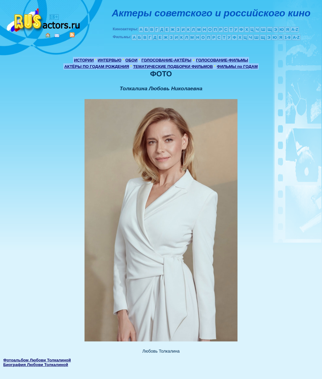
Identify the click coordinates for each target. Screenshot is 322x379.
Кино (44, 19)
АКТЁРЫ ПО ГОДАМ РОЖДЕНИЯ (96, 66)
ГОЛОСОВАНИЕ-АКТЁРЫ (166, 60)
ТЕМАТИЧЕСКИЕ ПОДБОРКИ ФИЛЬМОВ (173, 66)
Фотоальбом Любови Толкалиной (37, 360)
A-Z (294, 29)
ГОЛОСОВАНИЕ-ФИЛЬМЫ (222, 60)
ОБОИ (131, 60)
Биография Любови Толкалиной (35, 364)
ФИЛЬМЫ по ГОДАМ (237, 66)
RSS (72, 34)
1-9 (287, 37)
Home (47, 35)
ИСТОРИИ (84, 60)
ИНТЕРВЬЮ (109, 60)
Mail (57, 35)
